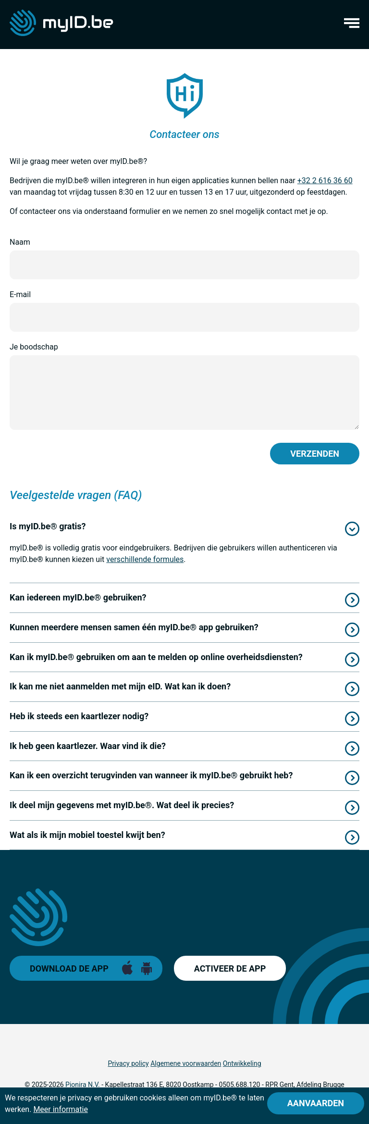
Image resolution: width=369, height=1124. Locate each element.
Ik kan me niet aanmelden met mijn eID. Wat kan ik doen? (120, 686)
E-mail (20, 294)
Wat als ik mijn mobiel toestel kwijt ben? (87, 835)
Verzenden (314, 454)
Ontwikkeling (242, 1063)
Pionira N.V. (82, 1084)
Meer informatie (60, 1109)
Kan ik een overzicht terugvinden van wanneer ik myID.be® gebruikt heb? (151, 775)
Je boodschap (34, 346)
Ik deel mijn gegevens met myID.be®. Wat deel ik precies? (122, 805)
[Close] (315, 1103)
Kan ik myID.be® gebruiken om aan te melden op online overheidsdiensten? (156, 657)
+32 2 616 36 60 (325, 180)
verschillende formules (145, 559)
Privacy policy (128, 1063)
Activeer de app (230, 968)
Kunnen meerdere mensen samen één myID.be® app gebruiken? (134, 627)
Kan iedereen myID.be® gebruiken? (78, 597)
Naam (20, 242)
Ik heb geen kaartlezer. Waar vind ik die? (88, 746)
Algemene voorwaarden (185, 1063)
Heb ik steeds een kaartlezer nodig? (79, 716)
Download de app (69, 968)
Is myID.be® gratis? (48, 526)
